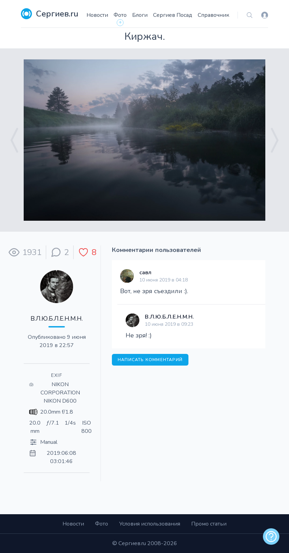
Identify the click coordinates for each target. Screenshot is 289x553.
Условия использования (149, 524)
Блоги (140, 15)
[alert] (271, 536)
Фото (120, 15)
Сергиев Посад (172, 15)
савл (145, 272)
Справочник (213, 15)
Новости (97, 15)
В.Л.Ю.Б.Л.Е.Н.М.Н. (57, 318)
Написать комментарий (150, 359)
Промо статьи (209, 524)
